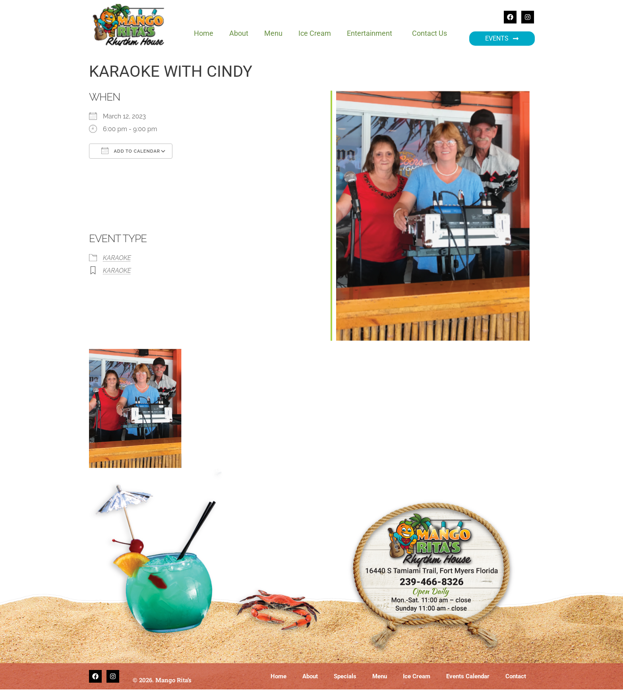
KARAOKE (117, 258)
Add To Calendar (130, 150)
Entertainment (371, 33)
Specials (345, 676)
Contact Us (429, 33)
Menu (273, 33)
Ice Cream (314, 33)
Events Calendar (467, 676)
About (238, 33)
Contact (515, 676)
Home (203, 33)
